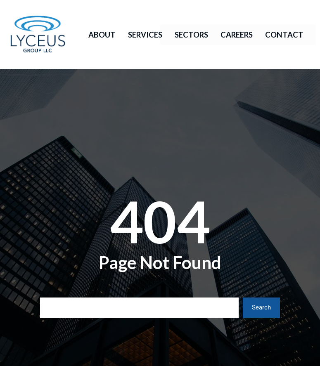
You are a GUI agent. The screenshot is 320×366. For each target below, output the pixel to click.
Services (145, 34)
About (102, 34)
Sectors (191, 34)
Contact (284, 34)
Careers (236, 34)
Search (261, 307)
